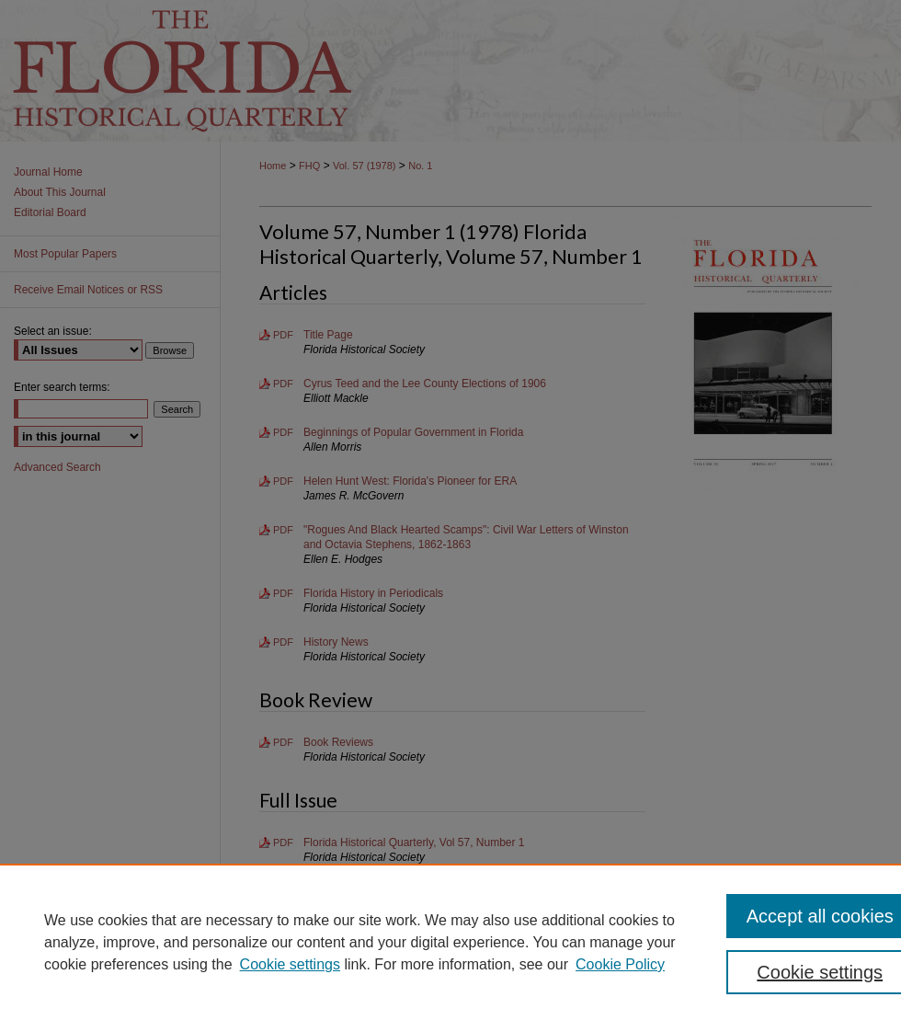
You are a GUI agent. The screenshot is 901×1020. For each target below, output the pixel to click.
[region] (450, 942)
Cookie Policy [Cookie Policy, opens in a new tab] (620, 964)
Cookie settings (290, 964)
